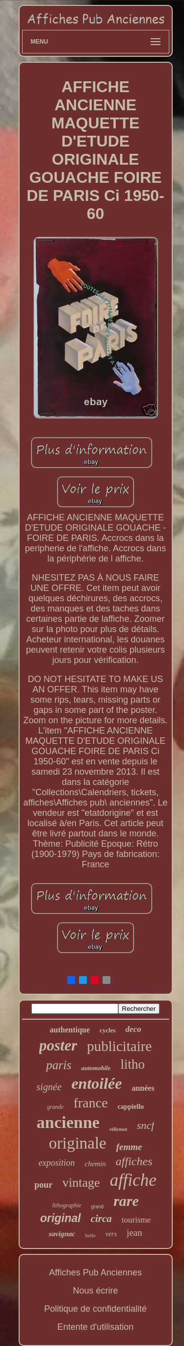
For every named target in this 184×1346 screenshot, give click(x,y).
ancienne (68, 1122)
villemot (118, 1129)
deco (133, 1029)
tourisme (136, 1219)
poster (58, 1045)
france (91, 1102)
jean (134, 1232)
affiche (133, 1180)
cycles (107, 1030)
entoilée (96, 1083)
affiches (134, 1161)
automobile (95, 1068)
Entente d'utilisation (95, 1327)
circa (101, 1218)
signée (48, 1086)
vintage (81, 1182)
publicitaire (119, 1046)
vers (111, 1234)
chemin (95, 1164)
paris (58, 1065)
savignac (62, 1234)
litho (132, 1064)
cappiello (131, 1106)
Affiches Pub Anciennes (95, 1272)
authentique (70, 1030)
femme (129, 1147)
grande (55, 1106)
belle (90, 1235)
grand (97, 1206)
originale (77, 1143)
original (60, 1218)
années (142, 1088)
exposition (57, 1163)
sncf (145, 1125)
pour (43, 1185)
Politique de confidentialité (95, 1309)
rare (126, 1201)
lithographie (66, 1205)
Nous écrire (95, 1291)
